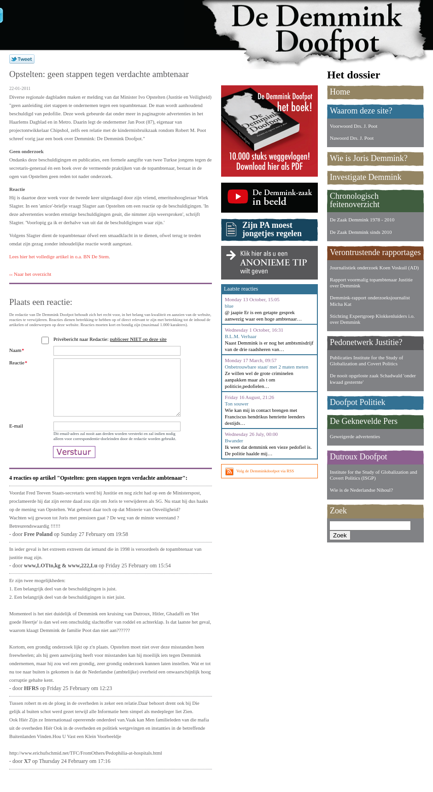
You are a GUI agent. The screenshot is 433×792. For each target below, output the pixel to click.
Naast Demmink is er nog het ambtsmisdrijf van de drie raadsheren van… (269, 346)
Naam (16, 350)
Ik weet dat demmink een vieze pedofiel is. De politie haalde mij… (268, 450)
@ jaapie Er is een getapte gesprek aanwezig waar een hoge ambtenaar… (263, 316)
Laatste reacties (241, 289)
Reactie (18, 362)
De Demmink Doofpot (322, 29)
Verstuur (74, 468)
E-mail (16, 437)
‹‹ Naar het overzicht (30, 274)
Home (340, 91)
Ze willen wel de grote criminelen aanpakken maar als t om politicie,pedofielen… (259, 379)
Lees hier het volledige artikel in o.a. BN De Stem (59, 256)
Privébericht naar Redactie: (111, 339)
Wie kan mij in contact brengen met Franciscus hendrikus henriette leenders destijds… (265, 416)
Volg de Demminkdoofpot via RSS (265, 471)
